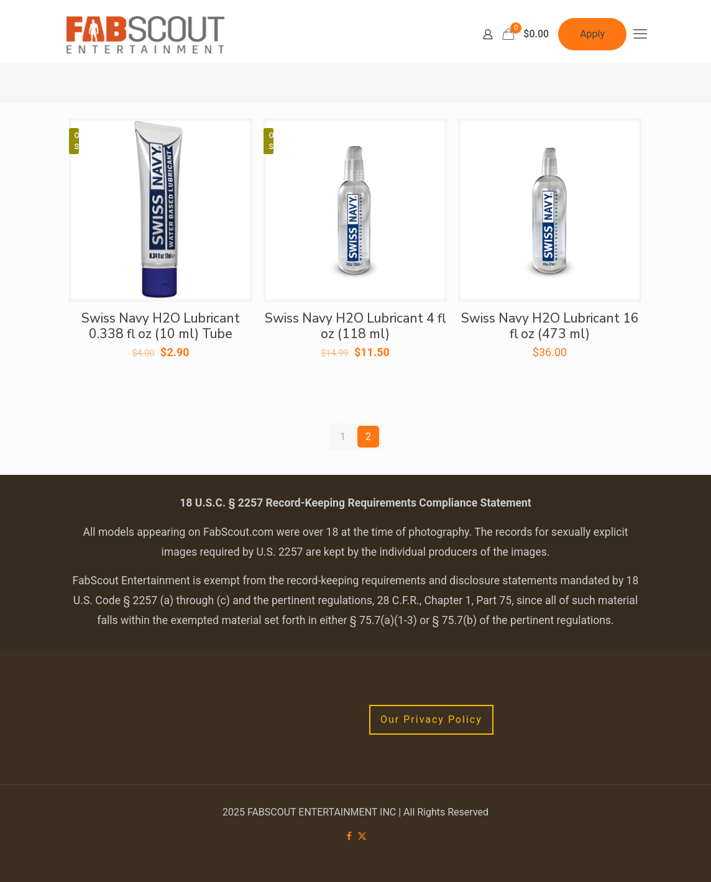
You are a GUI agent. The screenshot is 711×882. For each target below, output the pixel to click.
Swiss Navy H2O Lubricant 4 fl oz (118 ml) (355, 326)
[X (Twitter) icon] (362, 836)
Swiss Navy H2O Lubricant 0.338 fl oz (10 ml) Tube (160, 326)
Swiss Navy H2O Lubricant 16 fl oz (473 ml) (550, 326)
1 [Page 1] (343, 437)
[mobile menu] (640, 34)
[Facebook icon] (349, 836)
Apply (592, 34)
